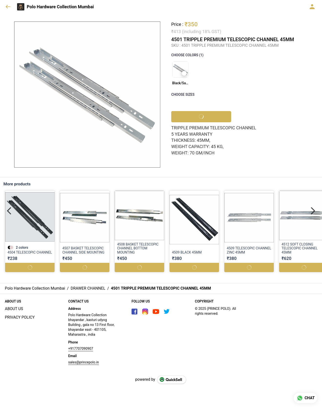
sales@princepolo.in (83, 362)
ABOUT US (14, 308)
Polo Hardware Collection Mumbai (60, 6)
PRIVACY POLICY (20, 317)
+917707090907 (80, 349)
